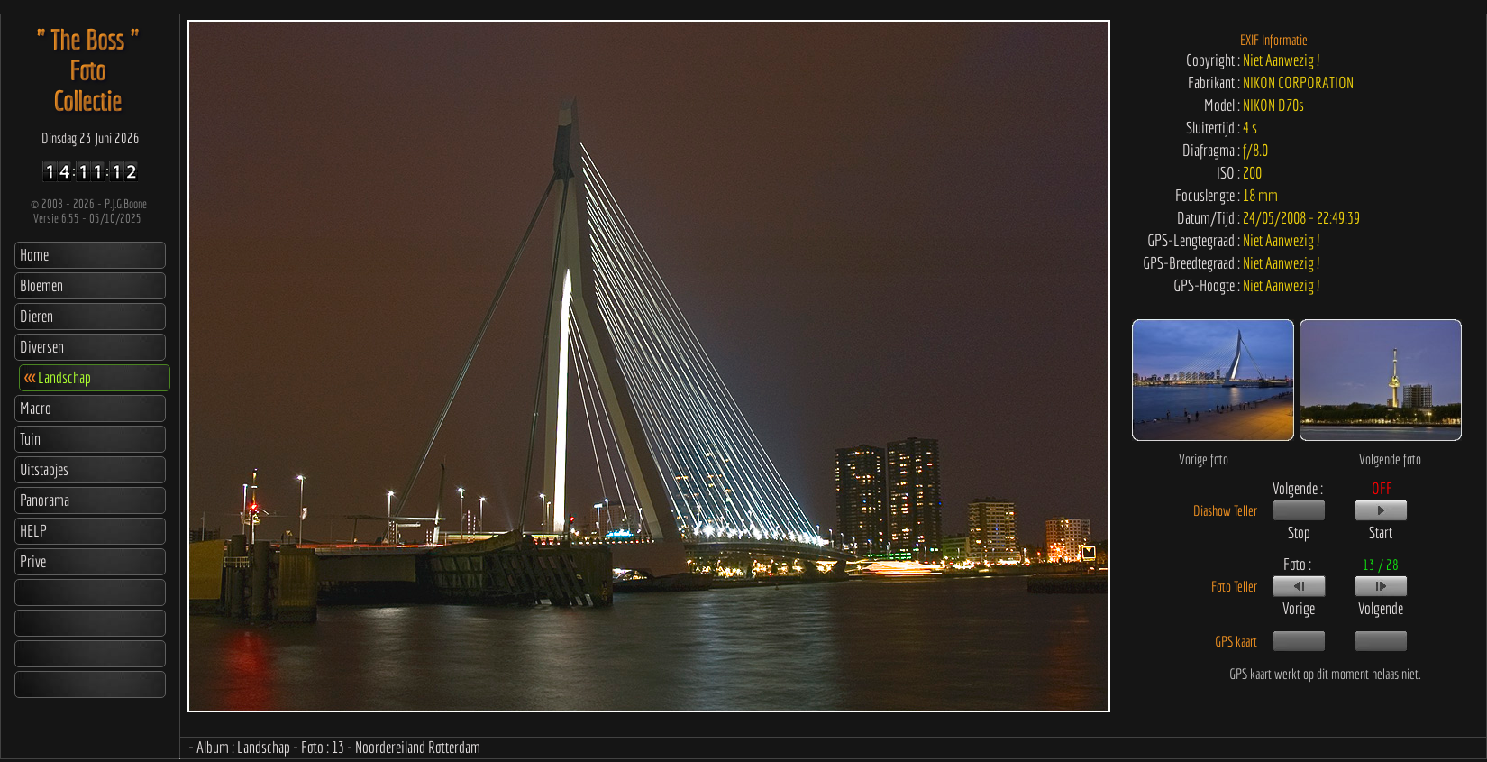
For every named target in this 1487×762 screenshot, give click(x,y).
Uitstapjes (44, 469)
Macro (35, 408)
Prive (33, 561)
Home (34, 254)
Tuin (30, 438)
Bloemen (41, 285)
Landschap (57, 377)
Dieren (36, 316)
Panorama (44, 500)
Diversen (42, 346)
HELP (33, 530)
